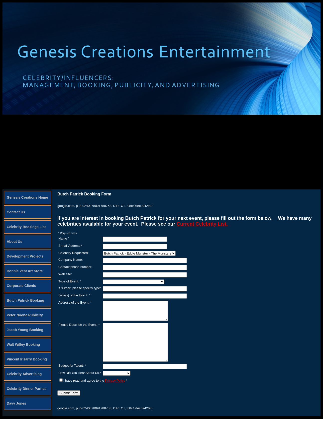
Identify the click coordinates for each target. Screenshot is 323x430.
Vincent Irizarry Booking (27, 359)
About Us (14, 242)
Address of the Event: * (75, 302)
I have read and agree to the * (93, 392)
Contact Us (16, 212)
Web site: (65, 274)
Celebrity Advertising (24, 374)
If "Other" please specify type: (79, 288)
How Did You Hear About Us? (79, 384)
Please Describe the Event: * (79, 328)
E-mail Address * (70, 246)
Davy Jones (16, 403)
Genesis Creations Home (27, 197)
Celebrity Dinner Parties (26, 389)
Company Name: (70, 259)
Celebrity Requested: (73, 253)
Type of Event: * (69, 281)
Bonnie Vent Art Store (25, 271)
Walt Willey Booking (23, 344)
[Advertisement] (161, 152)
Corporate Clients (21, 286)
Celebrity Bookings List (26, 227)
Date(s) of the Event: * (74, 295)
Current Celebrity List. (202, 224)
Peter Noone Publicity (25, 315)
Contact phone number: (75, 267)
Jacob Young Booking (25, 330)
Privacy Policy (115, 392)
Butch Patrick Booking (25, 300)
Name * (63, 238)
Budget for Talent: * (72, 377)
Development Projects (25, 256)
